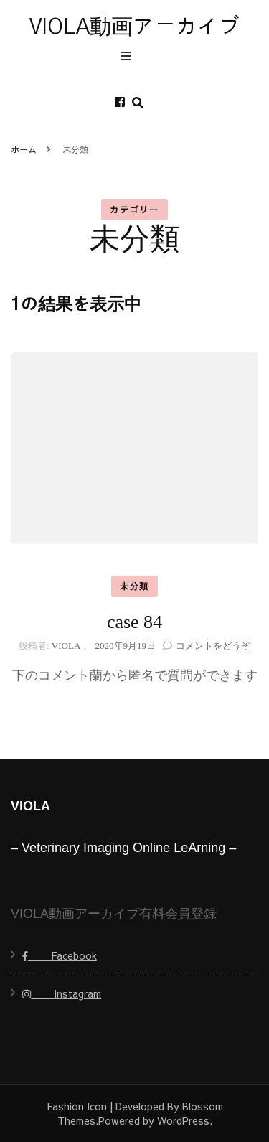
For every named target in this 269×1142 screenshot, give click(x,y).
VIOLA (66, 645)
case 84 (134, 622)
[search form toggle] (137, 103)
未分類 (134, 586)
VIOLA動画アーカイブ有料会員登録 (114, 914)
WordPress (183, 1120)
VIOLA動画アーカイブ (134, 27)
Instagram (61, 993)
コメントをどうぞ (213, 645)
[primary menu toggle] (129, 58)
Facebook (59, 955)
